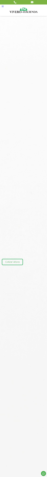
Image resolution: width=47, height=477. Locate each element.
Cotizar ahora (12, 261)
